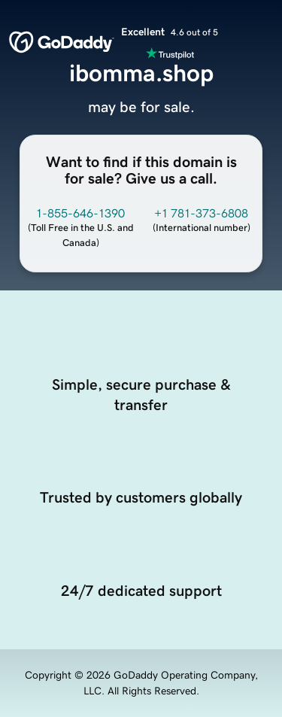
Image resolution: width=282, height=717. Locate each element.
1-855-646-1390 (80, 213)
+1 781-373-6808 (201, 213)
